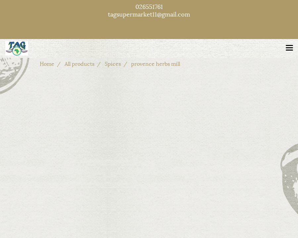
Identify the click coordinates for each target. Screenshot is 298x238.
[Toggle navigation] (289, 48)
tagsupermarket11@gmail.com (149, 13)
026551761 (149, 6)
